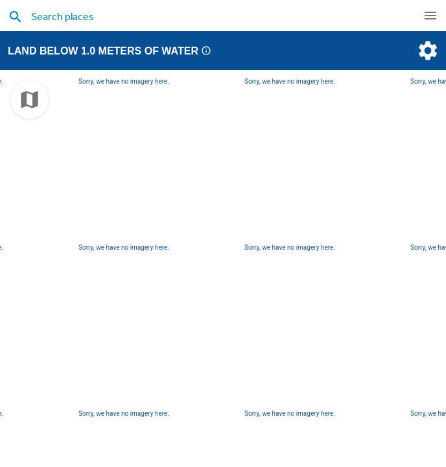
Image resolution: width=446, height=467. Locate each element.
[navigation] (430, 15)
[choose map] (29, 99)
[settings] (426, 50)
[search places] (201, 16)
